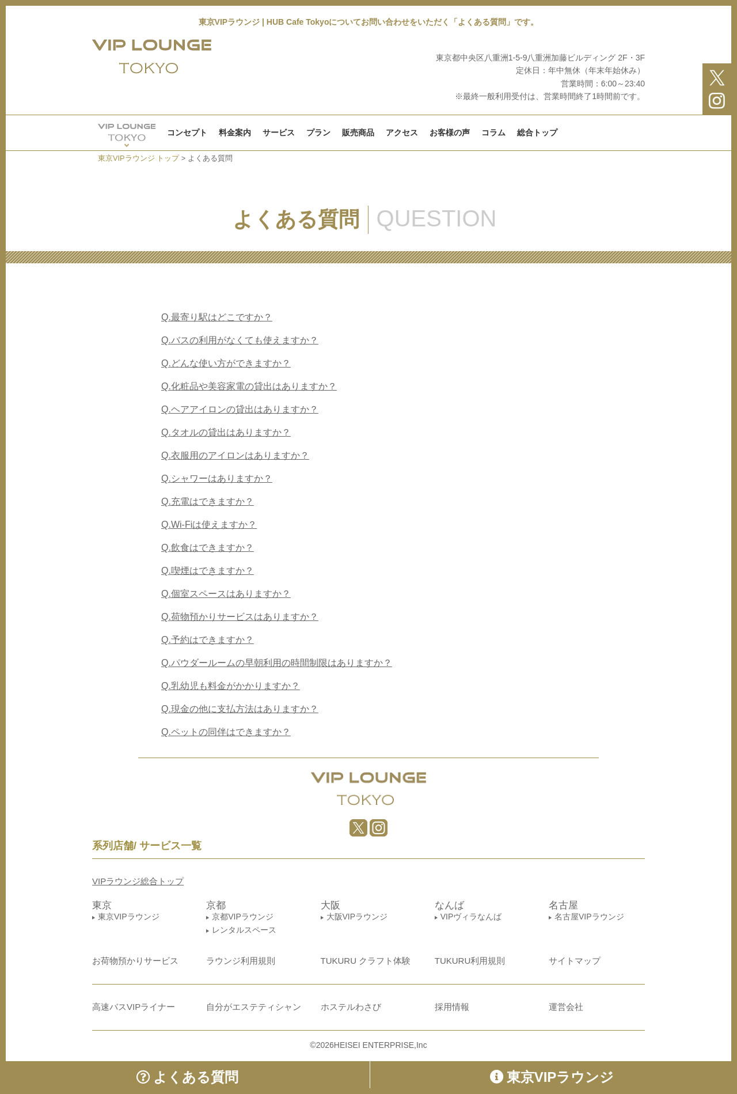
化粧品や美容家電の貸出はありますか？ (249, 386)
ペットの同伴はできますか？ (226, 732)
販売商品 (358, 132)
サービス (279, 132)
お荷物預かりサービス (135, 961)
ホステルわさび (351, 1007)
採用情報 (452, 1007)
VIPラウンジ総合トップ (138, 881)
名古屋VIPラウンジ (589, 916)
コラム (493, 132)
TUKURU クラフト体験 (366, 961)
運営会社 (566, 1007)
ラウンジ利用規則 (240, 961)
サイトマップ (575, 961)
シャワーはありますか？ (216, 478)
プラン (318, 132)
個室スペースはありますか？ (226, 594)
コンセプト (187, 132)
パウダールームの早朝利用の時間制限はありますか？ (276, 663)
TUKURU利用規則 (470, 961)
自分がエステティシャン (253, 1007)
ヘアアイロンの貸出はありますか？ (239, 409)
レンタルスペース (244, 929)
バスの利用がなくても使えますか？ (239, 340)
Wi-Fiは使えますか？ (209, 524)
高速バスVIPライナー (133, 1007)
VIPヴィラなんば (471, 916)
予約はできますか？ (207, 640)
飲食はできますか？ (207, 547)
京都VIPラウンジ (242, 916)
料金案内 (235, 132)
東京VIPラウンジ (128, 916)
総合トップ (537, 132)
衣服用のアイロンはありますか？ (235, 455)
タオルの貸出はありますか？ (226, 432)
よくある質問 (187, 1077)
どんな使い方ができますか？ (226, 363)
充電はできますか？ (207, 501)
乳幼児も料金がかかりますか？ (230, 686)
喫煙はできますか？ (207, 571)
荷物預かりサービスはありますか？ (239, 617)
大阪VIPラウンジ (357, 916)
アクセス (402, 132)
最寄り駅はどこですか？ (216, 317)
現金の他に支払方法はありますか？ (239, 709)
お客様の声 (450, 132)
